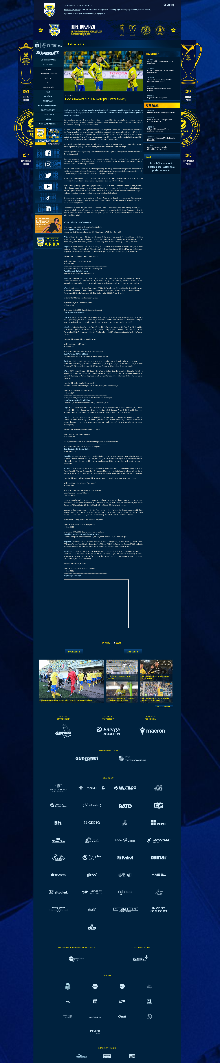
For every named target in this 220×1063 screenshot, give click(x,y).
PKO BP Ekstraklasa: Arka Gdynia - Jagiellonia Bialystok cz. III (155, 699)
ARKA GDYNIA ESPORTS (48, 124)
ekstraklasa (154, 166)
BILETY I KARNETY (48, 110)
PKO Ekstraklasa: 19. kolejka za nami (161, 113)
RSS (48, 83)
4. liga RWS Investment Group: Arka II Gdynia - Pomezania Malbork (66, 700)
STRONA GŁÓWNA (48, 60)
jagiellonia (169, 166)
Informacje (48, 69)
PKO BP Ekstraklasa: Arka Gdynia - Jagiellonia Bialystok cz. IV (121, 699)
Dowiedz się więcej (72, 9)
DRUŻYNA (48, 96)
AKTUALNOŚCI (48, 64)
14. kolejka (155, 163)
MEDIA (48, 119)
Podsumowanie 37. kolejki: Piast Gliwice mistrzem (159, 121)
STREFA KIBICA (48, 115)
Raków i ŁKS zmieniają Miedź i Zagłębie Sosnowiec (158, 130)
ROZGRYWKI (48, 101)
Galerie (48, 78)
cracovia (168, 163)
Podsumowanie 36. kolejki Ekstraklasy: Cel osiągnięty (157, 148)
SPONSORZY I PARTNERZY (48, 105)
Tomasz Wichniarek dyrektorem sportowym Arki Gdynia (159, 80)
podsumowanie (161, 170)
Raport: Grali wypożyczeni (157, 98)
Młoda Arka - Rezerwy (48, 74)
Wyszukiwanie (48, 87)
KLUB (48, 92)
